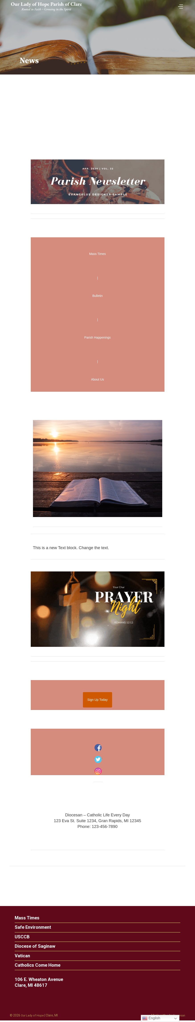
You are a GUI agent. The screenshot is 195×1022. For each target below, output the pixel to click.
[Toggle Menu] (179, 5)
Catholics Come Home (33, 966)
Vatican (18, 956)
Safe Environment (28, 927)
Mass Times (22, 918)
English (151, 1018)
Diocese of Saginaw (30, 947)
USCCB (17, 937)
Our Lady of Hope (33, 1017)
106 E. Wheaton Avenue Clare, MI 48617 (43, 983)
